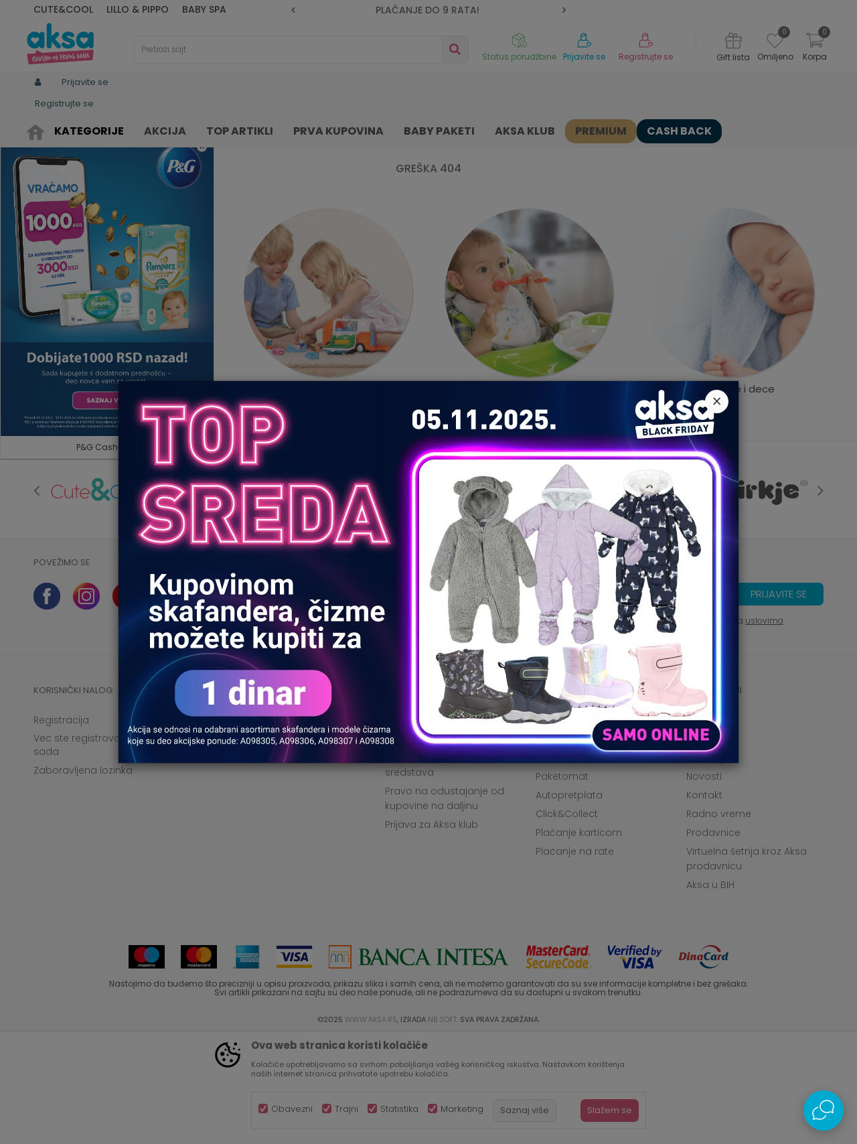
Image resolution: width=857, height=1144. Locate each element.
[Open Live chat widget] (823, 1110)
